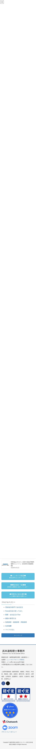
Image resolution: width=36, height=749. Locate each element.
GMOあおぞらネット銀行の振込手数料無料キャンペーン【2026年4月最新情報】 (22, 564)
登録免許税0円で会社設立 (14, 607)
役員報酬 (8, 626)
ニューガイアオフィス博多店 (15, 659)
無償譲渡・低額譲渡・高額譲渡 (16, 622)
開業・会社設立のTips (12, 614)
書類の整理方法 (10, 618)
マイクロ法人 (9, 629)
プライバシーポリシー (9, 732)
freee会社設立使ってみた (14, 611)
